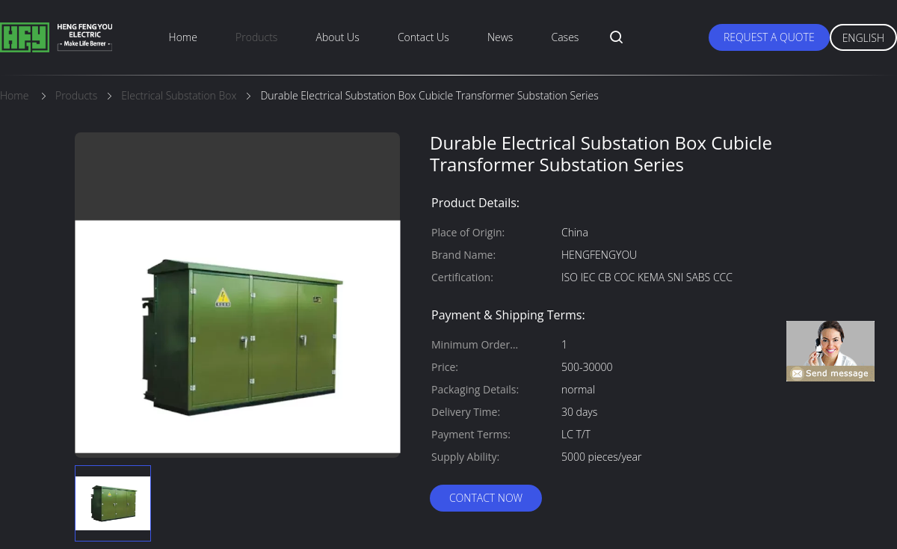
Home (183, 37)
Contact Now (486, 498)
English (863, 38)
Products (256, 37)
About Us (338, 37)
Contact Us (423, 37)
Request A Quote (769, 37)
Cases (565, 37)
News (500, 37)
